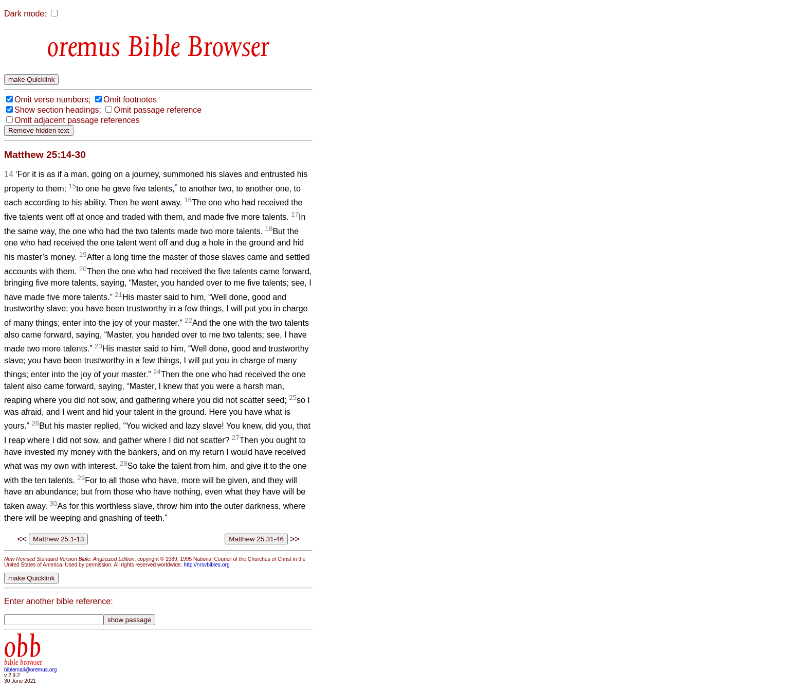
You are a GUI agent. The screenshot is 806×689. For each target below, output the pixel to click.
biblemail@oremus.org (30, 670)
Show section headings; (57, 109)
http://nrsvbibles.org (206, 565)
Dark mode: (25, 13)
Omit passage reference (158, 109)
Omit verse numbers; (52, 99)
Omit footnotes (130, 99)
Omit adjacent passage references (77, 120)
